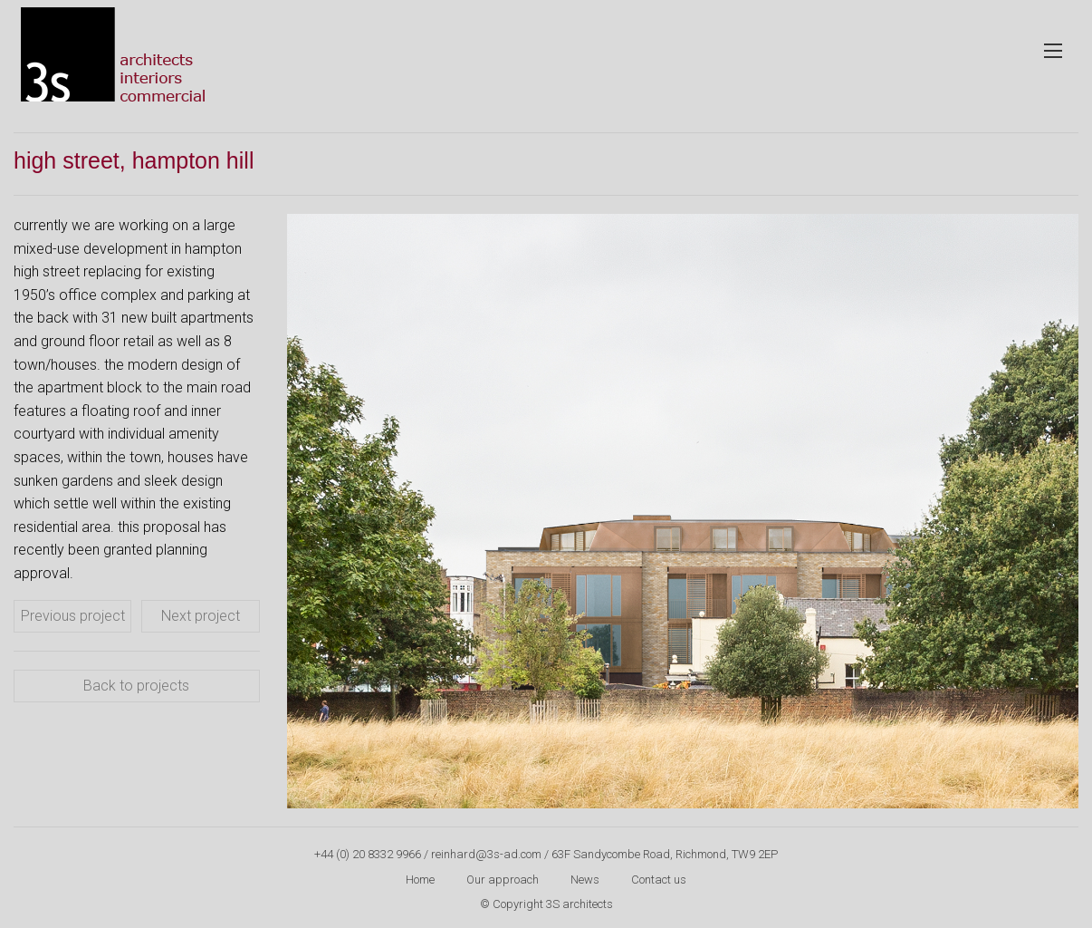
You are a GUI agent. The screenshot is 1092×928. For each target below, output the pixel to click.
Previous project (73, 615)
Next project (200, 615)
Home (420, 879)
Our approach (502, 879)
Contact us (658, 879)
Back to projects (136, 685)
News (584, 879)
